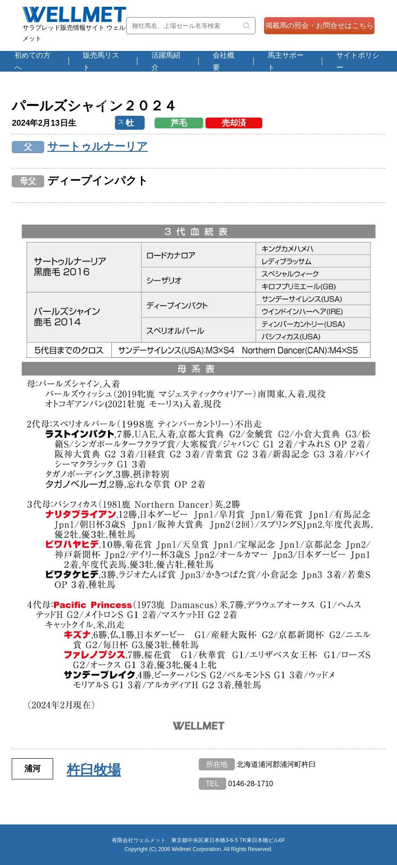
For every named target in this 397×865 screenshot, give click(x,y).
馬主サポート (286, 61)
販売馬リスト (101, 61)
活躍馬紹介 (165, 61)
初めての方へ (32, 61)
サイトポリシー (357, 61)
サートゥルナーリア (97, 146)
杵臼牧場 (94, 769)
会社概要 (223, 61)
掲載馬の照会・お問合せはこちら (319, 25)
